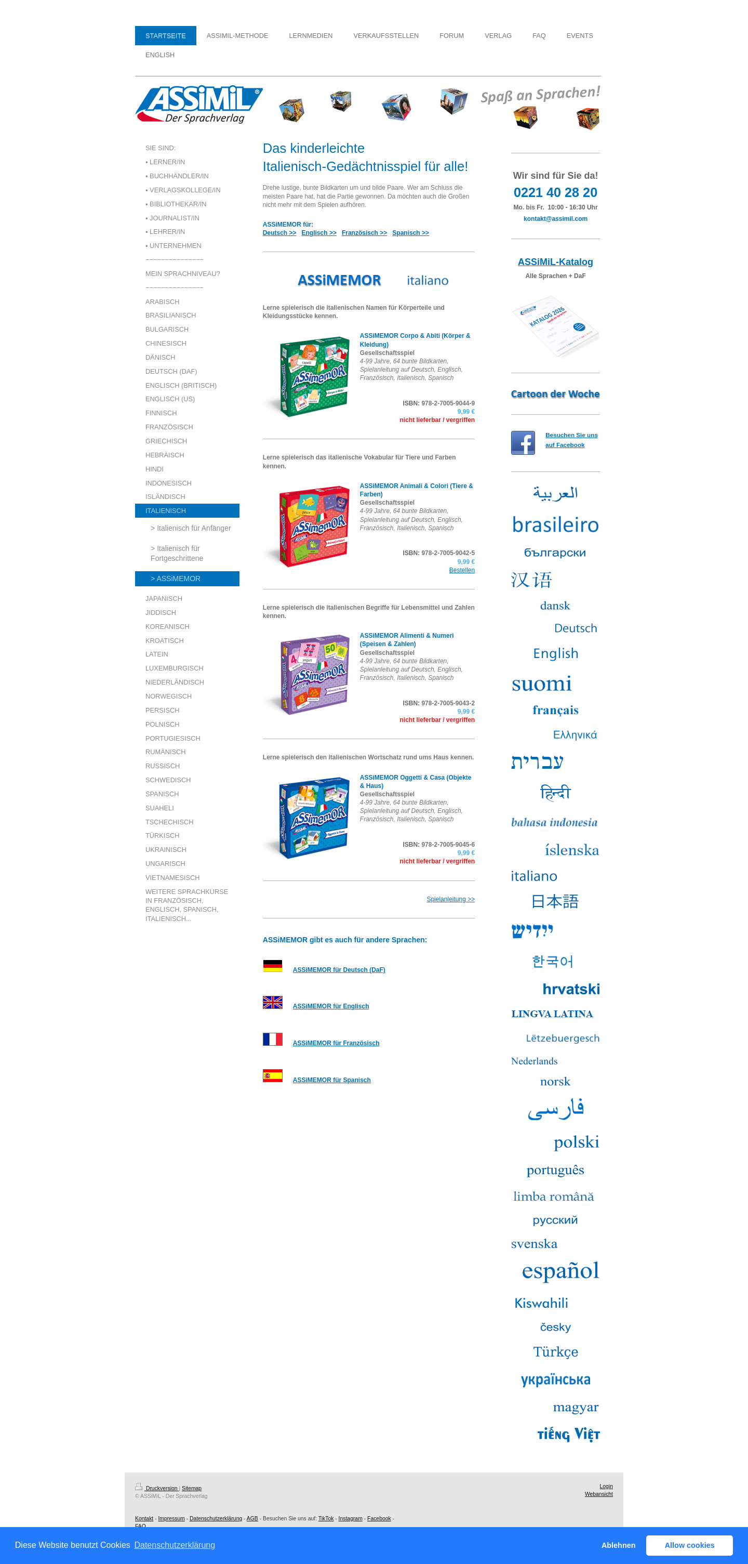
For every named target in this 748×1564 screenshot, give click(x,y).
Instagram (351, 1518)
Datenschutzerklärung (216, 1518)
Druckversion (157, 1488)
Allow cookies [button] (690, 1545)
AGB (252, 1518)
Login (606, 1486)
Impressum (171, 1518)
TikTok (326, 1518)
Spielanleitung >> (450, 899)
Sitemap (192, 1488)
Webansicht (599, 1494)
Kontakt (144, 1518)
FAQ (140, 1526)
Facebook (379, 1518)
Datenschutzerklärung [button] (174, 1545)
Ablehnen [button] (619, 1545)
